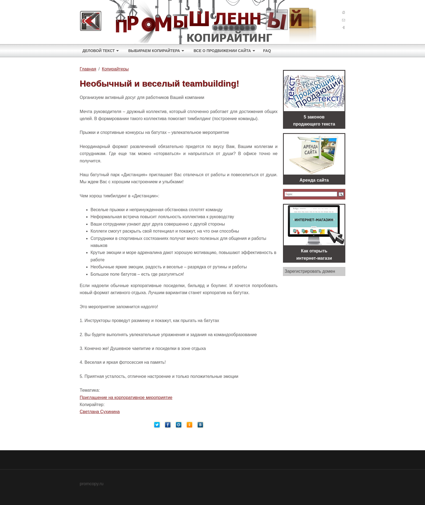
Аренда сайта (314, 180)
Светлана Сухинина (100, 411)
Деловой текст (98, 51)
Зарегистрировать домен (310, 271)
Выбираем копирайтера (154, 51)
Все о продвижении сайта (222, 51)
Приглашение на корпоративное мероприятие (126, 397)
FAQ (267, 51)
